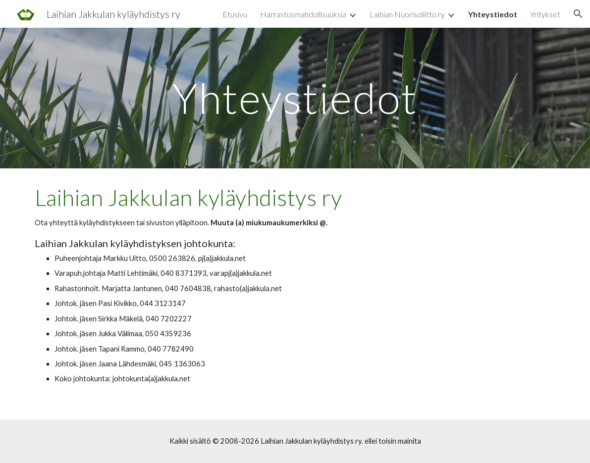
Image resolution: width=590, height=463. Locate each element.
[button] (578, 14)
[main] (295, 98)
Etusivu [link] (234, 14)
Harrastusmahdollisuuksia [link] (303, 14)
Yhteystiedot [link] (492, 14)
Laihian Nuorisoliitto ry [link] (407, 14)
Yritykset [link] (545, 14)
